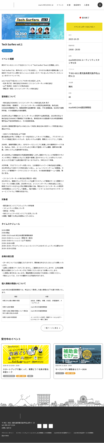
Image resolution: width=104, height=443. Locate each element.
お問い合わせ (6, 428)
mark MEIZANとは (45, 5)
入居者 (86, 5)
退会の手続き (5, 435)
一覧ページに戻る (51, 328)
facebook (39, 426)
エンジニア (7, 50)
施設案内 (77, 5)
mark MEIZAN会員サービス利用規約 (83, 433)
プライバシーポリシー (8, 433)
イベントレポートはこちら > (84, 26)
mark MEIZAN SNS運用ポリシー (62, 433)
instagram (51, 426)
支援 (68, 5)
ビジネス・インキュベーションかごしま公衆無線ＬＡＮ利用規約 (34, 433)
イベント (60, 5)
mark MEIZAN (7, 5)
